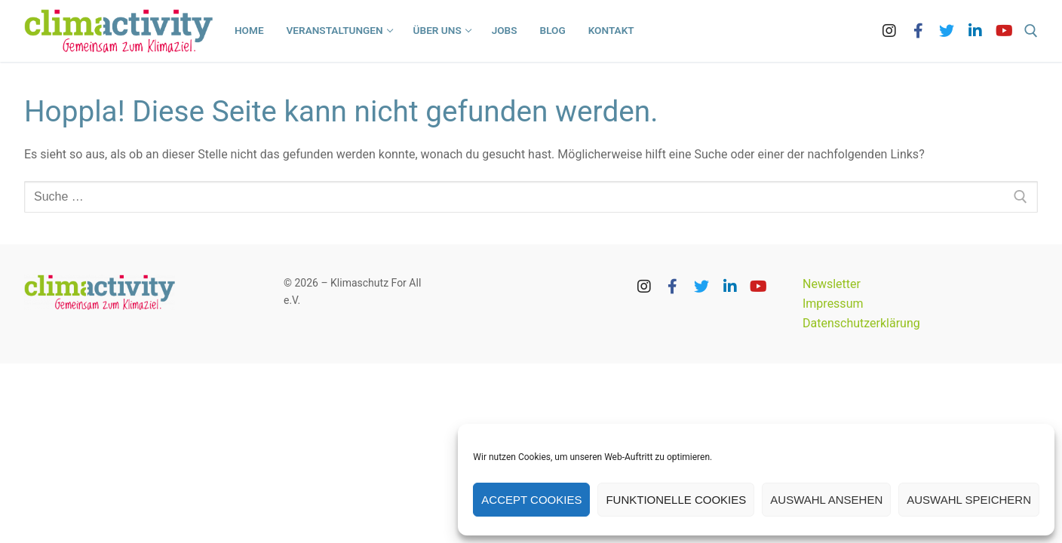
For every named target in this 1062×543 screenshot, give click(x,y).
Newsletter (832, 284)
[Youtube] (1004, 31)
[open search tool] (1031, 31)
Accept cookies (531, 499)
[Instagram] (889, 31)
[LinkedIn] (975, 31)
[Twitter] (947, 31)
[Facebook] (918, 31)
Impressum (833, 303)
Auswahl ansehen (826, 499)
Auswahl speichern (969, 499)
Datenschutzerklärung (861, 323)
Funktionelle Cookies (676, 499)
